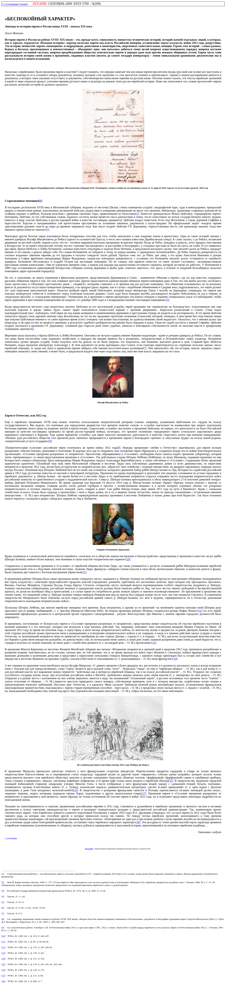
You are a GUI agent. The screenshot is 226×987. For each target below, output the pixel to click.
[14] (175, 658)
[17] (143, 793)
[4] (52, 271)
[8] (50, 441)
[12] (199, 610)
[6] (32, 328)
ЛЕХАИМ (89, 849)
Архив (23, 4)
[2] (137, 213)
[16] (75, 790)
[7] (145, 348)
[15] (170, 780)
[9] (118, 447)
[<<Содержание (10, 4)
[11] (84, 572)
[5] (167, 299)
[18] (138, 822)
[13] (153, 642)
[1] (40, 200)
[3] (47, 229)
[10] (128, 559)
